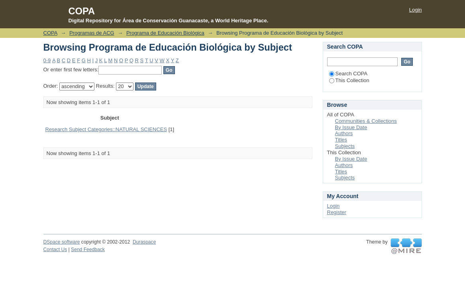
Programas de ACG (91, 33)
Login (415, 10)
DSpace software (61, 242)
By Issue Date (351, 127)
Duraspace (144, 242)
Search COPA (348, 74)
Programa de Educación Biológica (165, 33)
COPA (50, 33)
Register (336, 212)
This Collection (349, 80)
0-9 (47, 60)
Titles (341, 140)
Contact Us (55, 249)
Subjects (345, 146)
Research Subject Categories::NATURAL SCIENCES (106, 129)
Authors (344, 133)
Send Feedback (88, 249)
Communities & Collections (366, 121)
